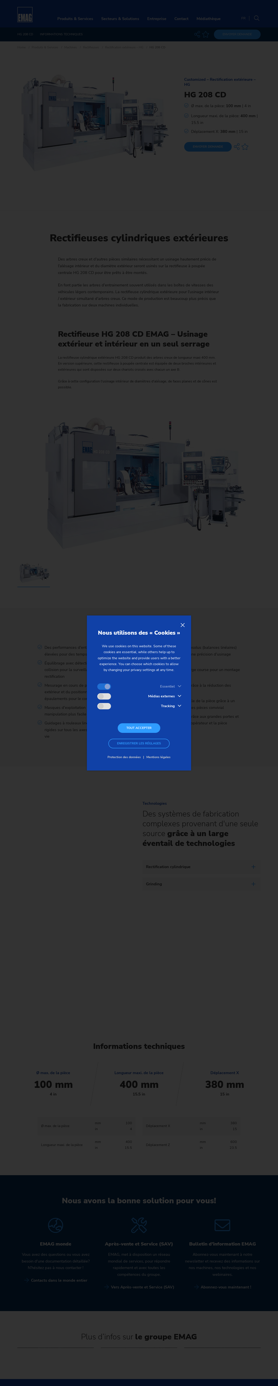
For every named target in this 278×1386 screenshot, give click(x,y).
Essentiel (167, 686)
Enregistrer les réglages (139, 743)
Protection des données (124, 757)
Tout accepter (139, 728)
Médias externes (161, 696)
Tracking (168, 706)
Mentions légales (158, 757)
